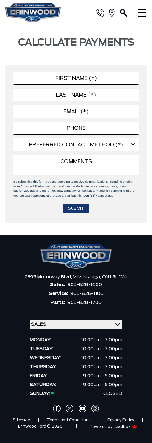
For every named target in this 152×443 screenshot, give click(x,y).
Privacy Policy (120, 420)
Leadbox (125, 427)
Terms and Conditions (68, 420)
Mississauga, (87, 277)
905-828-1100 (87, 293)
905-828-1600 (84, 285)
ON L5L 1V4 (114, 277)
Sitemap (21, 420)
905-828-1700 (84, 302)
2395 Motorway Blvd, (49, 277)
